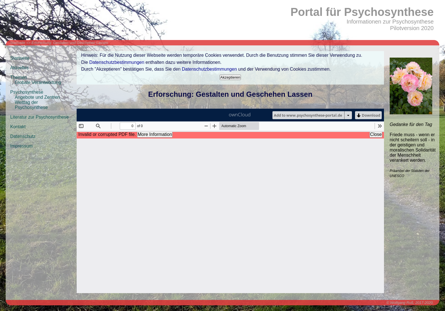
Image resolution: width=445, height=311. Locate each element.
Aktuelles (19, 67)
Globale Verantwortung (38, 82)
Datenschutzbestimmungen (116, 62)
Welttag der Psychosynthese (31, 105)
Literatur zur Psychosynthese (39, 117)
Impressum (21, 146)
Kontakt (18, 126)
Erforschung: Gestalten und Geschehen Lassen (70, 43)
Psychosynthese (26, 92)
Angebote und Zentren (37, 97)
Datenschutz (22, 136)
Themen (18, 77)
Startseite (17, 43)
